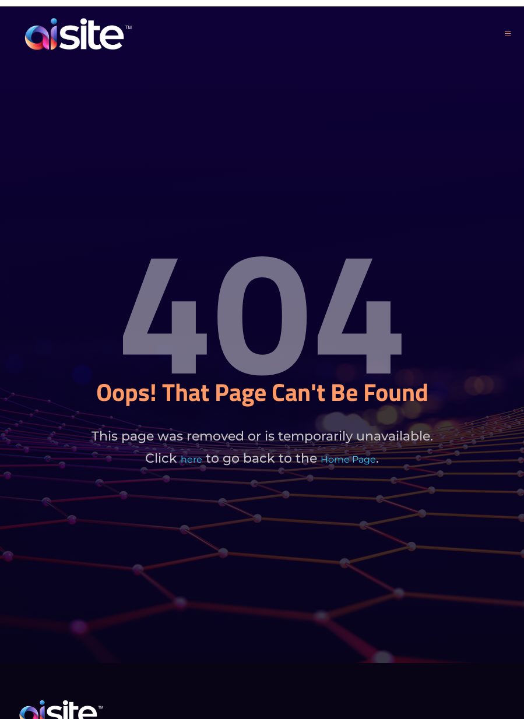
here (191, 459)
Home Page (348, 459)
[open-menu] (508, 34)
